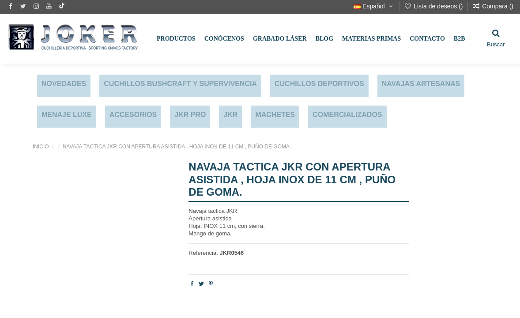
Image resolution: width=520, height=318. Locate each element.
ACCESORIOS (133, 114)
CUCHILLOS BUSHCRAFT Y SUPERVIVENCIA (180, 83)
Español (374, 6)
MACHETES (275, 114)
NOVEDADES (63, 83)
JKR (230, 114)
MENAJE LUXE (66, 114)
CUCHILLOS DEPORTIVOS (319, 83)
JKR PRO (190, 114)
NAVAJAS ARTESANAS (421, 83)
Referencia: (203, 253)
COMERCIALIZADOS (347, 114)
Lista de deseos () (434, 6)
